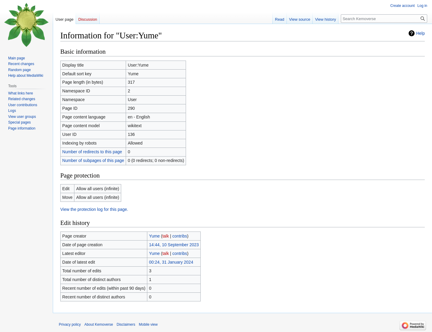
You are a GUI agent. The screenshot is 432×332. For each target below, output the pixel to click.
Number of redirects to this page (92, 151)
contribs (179, 236)
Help (420, 33)
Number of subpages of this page (93, 160)
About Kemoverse (98, 324)
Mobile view (148, 324)
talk (165, 236)
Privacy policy (70, 324)
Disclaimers (126, 324)
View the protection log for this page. (94, 209)
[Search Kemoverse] (384, 18)
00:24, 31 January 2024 (171, 262)
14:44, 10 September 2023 (174, 244)
